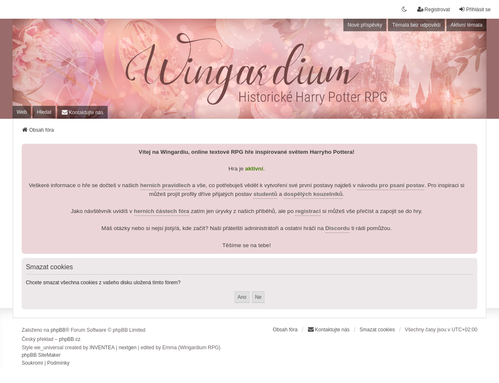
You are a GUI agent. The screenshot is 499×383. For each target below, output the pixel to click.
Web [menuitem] (22, 112)
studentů (265, 194)
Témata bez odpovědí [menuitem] (416, 25)
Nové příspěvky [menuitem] (365, 25)
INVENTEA (102, 347)
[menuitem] (82, 112)
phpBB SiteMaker (41, 355)
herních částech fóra (161, 211)
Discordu (337, 228)
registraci (307, 211)
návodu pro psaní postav (390, 185)
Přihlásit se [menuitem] (475, 9)
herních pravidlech (165, 185)
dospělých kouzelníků (313, 194)
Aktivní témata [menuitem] (466, 25)
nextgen (127, 347)
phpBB (58, 330)
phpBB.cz (69, 339)
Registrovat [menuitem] (433, 9)
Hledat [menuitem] (44, 112)
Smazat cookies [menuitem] (377, 330)
